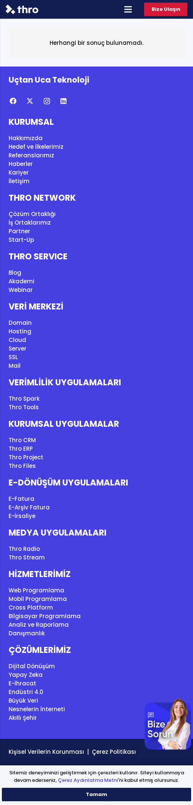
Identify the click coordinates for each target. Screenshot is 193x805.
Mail (15, 366)
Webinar (21, 290)
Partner (19, 231)
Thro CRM (22, 440)
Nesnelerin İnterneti (37, 709)
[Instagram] (46, 101)
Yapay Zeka (26, 675)
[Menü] (128, 9)
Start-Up (21, 240)
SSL (13, 357)
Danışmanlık (27, 633)
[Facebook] (13, 101)
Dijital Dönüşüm (32, 666)
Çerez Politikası (114, 752)
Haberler (21, 164)
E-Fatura (21, 499)
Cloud (17, 340)
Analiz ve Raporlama (39, 625)
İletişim (19, 181)
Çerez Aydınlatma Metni (88, 780)
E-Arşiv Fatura (29, 507)
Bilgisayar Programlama (45, 616)
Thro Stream (27, 557)
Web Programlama (36, 590)
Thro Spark (24, 398)
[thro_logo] (22, 9)
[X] (30, 101)
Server (18, 348)
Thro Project (26, 457)
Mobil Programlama (38, 599)
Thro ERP (21, 449)
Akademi (21, 281)
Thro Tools (24, 407)
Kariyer (19, 172)
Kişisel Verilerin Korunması (46, 752)
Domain (20, 323)
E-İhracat (22, 683)
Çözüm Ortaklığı (32, 214)
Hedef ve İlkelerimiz (36, 147)
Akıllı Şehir (23, 718)
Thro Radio (24, 549)
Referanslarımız (31, 155)
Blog (15, 273)
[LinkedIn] (63, 101)
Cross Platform (31, 607)
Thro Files (22, 466)
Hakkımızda (26, 138)
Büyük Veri (23, 700)
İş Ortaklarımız (30, 222)
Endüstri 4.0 (26, 692)
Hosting (20, 331)
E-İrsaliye (22, 516)
